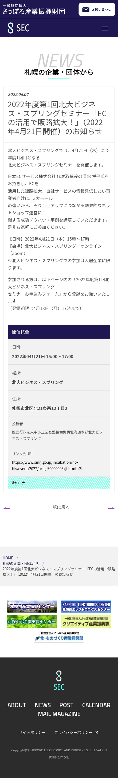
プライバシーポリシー (73, 732)
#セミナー (20, 482)
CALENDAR (96, 705)
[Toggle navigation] (105, 28)
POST (66, 705)
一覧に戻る (59, 507)
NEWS (43, 705)
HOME (8, 557)
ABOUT (16, 705)
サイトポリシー (32, 732)
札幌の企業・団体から (21, 563)
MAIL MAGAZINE (59, 713)
